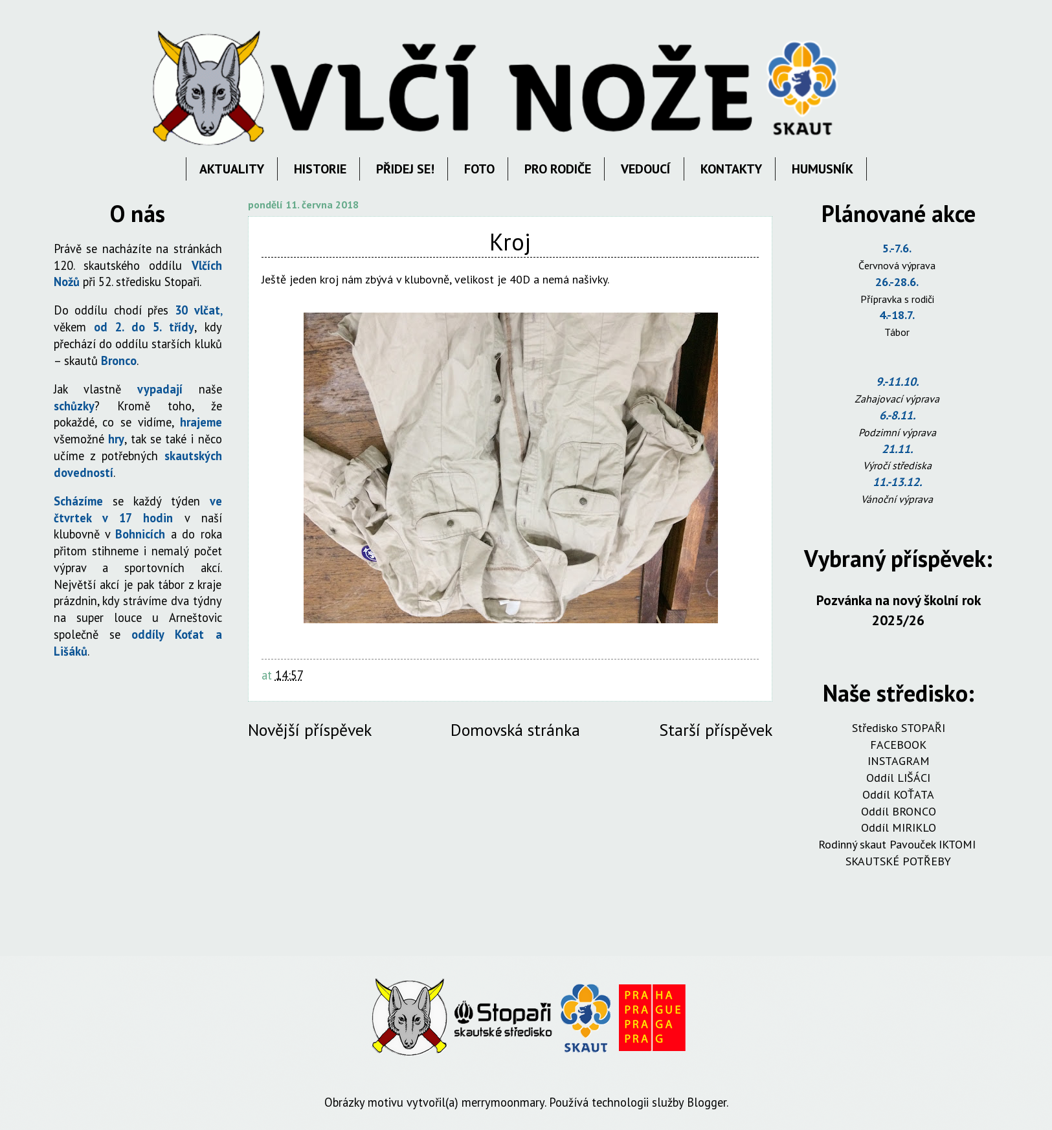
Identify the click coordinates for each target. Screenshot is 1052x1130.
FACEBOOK (898, 744)
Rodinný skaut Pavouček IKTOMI (898, 844)
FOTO (479, 169)
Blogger (706, 1102)
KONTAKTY (731, 169)
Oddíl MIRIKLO (898, 827)
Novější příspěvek (310, 729)
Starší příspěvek (715, 729)
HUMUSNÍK (822, 169)
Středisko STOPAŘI (898, 727)
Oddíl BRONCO (898, 811)
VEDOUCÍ (646, 169)
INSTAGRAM (898, 760)
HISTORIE (320, 169)
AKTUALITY (231, 169)
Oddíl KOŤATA (898, 794)
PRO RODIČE (557, 169)
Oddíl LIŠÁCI (898, 777)
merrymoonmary (503, 1102)
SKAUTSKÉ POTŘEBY (898, 861)
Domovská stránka (515, 729)
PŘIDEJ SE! (405, 169)
